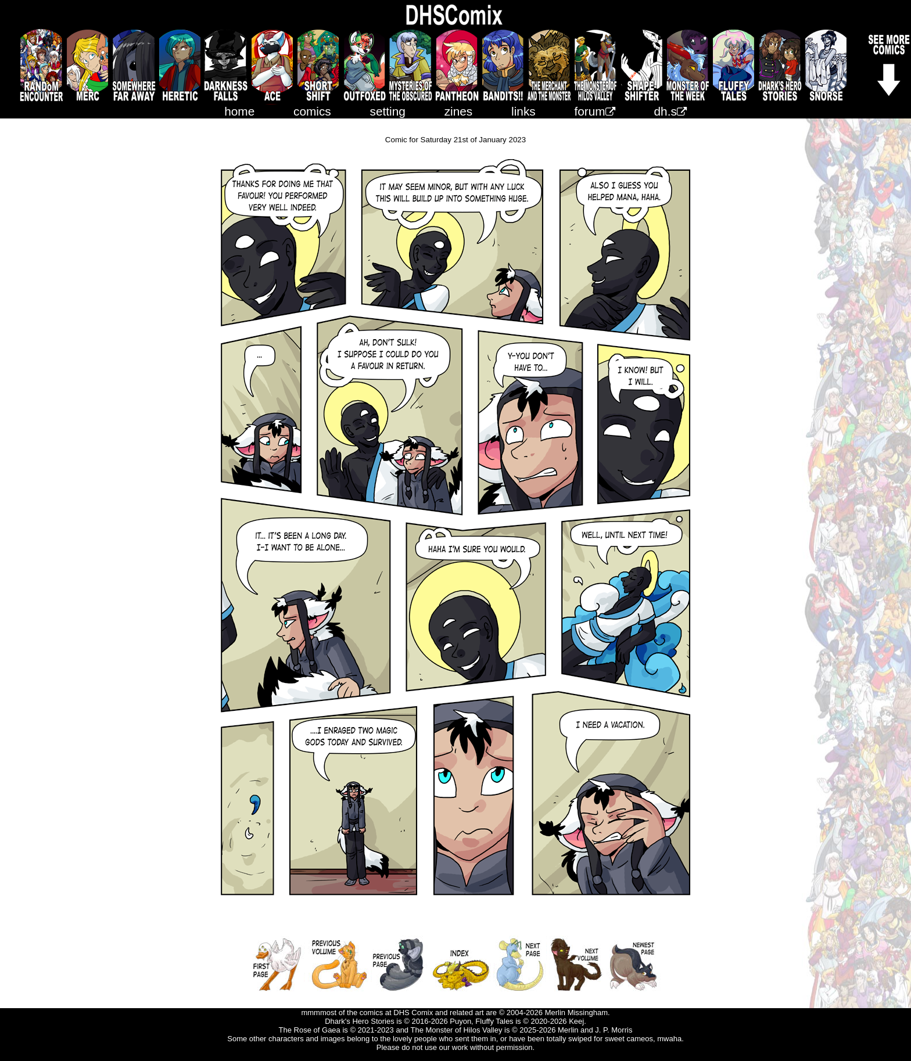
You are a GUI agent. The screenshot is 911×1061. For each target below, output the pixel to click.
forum (595, 111)
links (523, 111)
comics (312, 111)
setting (388, 111)
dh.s (670, 111)
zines (458, 111)
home (239, 111)
